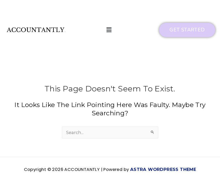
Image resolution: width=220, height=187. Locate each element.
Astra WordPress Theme (163, 169)
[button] (109, 30)
